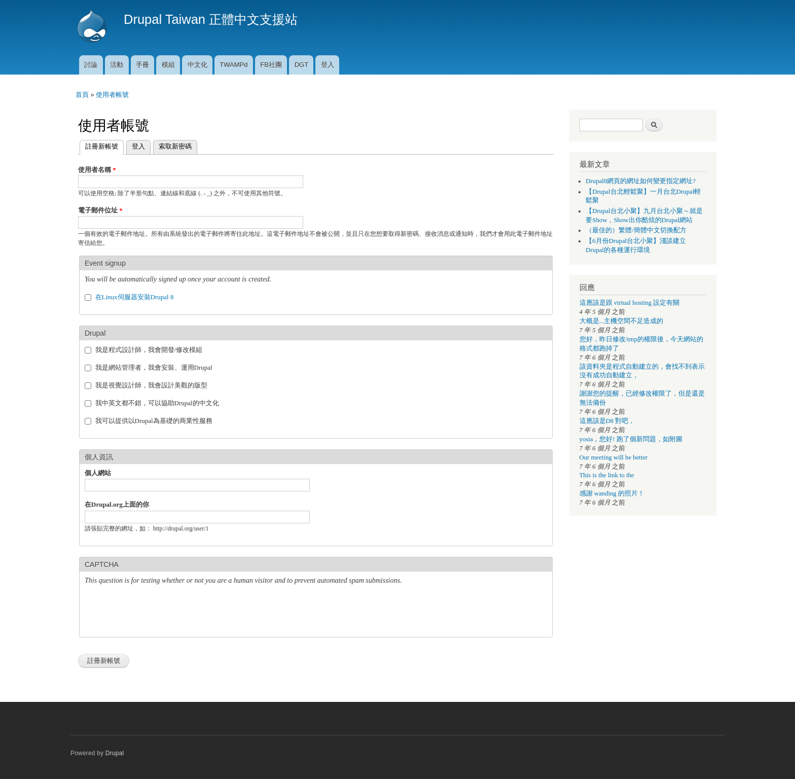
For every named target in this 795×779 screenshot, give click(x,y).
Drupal (114, 753)
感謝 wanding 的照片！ (612, 493)
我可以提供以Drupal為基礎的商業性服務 (153, 420)
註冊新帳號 (99, 145)
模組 (168, 64)
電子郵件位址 (100, 210)
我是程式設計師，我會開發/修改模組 (149, 349)
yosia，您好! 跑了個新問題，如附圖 (631, 439)
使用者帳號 (112, 94)
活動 (116, 64)
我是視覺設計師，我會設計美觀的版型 (151, 385)
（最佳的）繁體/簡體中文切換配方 (636, 230)
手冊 (142, 64)
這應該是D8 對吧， (607, 420)
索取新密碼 (175, 146)
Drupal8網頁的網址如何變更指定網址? (641, 181)
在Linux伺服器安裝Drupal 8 (134, 297)
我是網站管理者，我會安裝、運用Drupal (153, 367)
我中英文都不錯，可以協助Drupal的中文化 (157, 403)
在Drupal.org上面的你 (117, 504)
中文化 (197, 64)
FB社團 (271, 64)
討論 (90, 64)
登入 (327, 64)
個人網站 (98, 473)
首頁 (82, 94)
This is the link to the (607, 475)
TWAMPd (233, 64)
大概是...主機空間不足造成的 (622, 321)
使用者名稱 (97, 169)
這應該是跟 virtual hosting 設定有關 (630, 302)
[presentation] (162, 612)
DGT (301, 64)
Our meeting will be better (614, 457)
